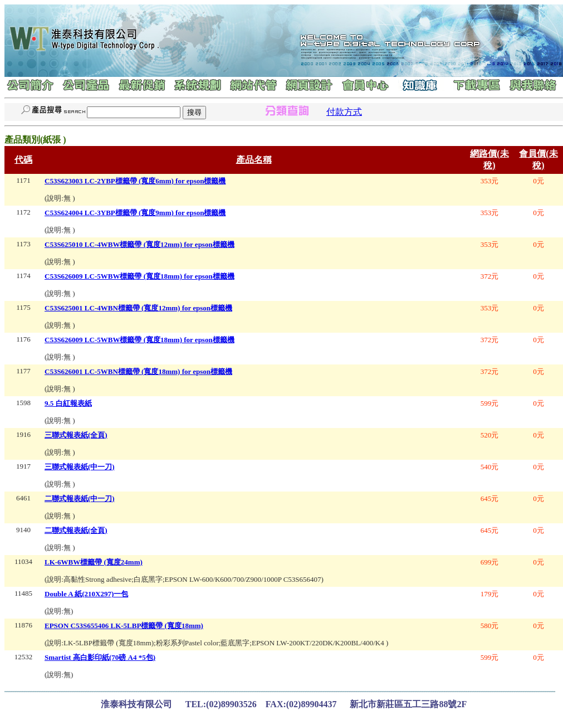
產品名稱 (254, 159)
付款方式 (344, 111)
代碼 (23, 159)
